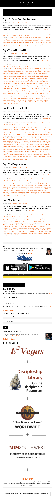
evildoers (49, 132)
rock (30, 151)
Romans (39, 95)
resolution (12, 151)
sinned (28, 192)
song (35, 96)
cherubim (40, 71)
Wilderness (32, 158)
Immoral (48, 40)
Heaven (14, 81)
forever (37, 78)
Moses (24, 86)
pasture (20, 147)
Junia (47, 83)
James (18, 141)
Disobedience (32, 132)
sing (35, 153)
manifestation (8, 188)
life (29, 142)
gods (32, 80)
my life (23, 146)
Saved (26, 44)
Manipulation (15, 188)
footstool (32, 78)
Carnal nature (31, 219)
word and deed (47, 158)
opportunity (39, 88)
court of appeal (30, 131)
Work (4, 159)
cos (28, 221)
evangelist (10, 223)
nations (38, 86)
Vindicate (24, 193)
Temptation (15, 233)
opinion (37, 42)
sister (31, 96)
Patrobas (14, 90)
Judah (35, 83)
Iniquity (5, 141)
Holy (46, 34)
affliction (19, 218)
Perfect (31, 147)
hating (23, 137)
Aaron (11, 68)
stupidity (48, 192)
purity (26, 229)
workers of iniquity (10, 159)
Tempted (20, 233)
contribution (23, 131)
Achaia (14, 68)
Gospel (44, 80)
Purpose (31, 229)
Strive (25, 154)
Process (11, 44)
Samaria (20, 192)
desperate (9, 40)
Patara (10, 228)
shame (33, 44)
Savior (30, 44)
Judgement (40, 83)
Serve (22, 96)
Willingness (36, 45)
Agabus (23, 218)
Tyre (28, 233)
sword (50, 231)
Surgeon (43, 44)
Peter (35, 147)
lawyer (18, 85)
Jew (27, 187)
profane (49, 228)
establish (19, 76)
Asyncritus (25, 70)
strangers (33, 192)
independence (38, 139)
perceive (26, 90)
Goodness (46, 136)
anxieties (5, 127)
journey (37, 141)
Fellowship (29, 134)
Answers (12, 37)
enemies (45, 75)
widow (24, 158)
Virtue (4, 45)
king (10, 142)
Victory (26, 101)
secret (18, 96)
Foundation (47, 78)
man (23, 42)
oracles (36, 188)
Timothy (9, 100)
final (33, 134)
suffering (41, 231)
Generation (15, 136)
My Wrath (37, 146)
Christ (17, 34)
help (9, 224)
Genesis (26, 40)
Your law (26, 159)
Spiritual (38, 44)
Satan (9, 96)
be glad (22, 127)
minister (10, 146)
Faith (22, 40)
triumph (31, 156)
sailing (47, 229)
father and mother (16, 134)
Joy (40, 141)
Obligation (23, 88)
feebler (32, 185)
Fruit (7, 136)
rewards (22, 95)
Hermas (22, 81)
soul (50, 96)
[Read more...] (47, 29)
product (23, 93)
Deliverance (24, 183)
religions (39, 229)
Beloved (45, 70)
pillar (4, 91)
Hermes (26, 81)
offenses (29, 88)
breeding (36, 182)
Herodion (31, 81)
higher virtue (39, 40)
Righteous (26, 95)
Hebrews (5, 224)
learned (22, 85)
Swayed (46, 231)
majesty (27, 144)
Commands (48, 129)
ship (14, 231)
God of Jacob (31, 136)
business (18, 71)
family (35, 34)
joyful (42, 141)
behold (26, 37)
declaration (40, 221)
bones (8, 219)
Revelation (16, 95)
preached (9, 149)
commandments (21, 73)
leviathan (19, 42)
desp (28, 75)
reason (39, 149)
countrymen (39, 73)
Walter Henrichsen (13, 45)
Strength (15, 98)
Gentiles (8, 80)
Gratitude (42, 34)
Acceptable (12, 126)
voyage (35, 233)
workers (5, 103)
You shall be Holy (15, 234)
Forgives (41, 78)
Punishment (34, 149)
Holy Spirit (10, 139)
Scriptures (13, 96)
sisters (38, 153)
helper (17, 81)
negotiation (43, 86)
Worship (13, 103)
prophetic (28, 93)
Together (13, 156)
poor (38, 147)
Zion (17, 103)
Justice (4, 85)
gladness (13, 80)
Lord (7, 35)
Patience (24, 147)
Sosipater (46, 96)
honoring (19, 139)
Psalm (32, 93)
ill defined (17, 83)
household (5, 83)
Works (41, 45)
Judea (49, 141)
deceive (10, 75)
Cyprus (31, 221)
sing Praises (27, 96)
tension (37, 154)
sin (17, 35)
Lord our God (31, 85)
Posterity (29, 228)
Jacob (4, 42)
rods (12, 192)
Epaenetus (5, 76)
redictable (40, 190)
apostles (5, 70)
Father (9, 134)
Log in (48, 493)
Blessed (46, 127)
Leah (45, 187)
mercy (17, 86)
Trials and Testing (24, 156)
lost (4, 144)
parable (9, 90)
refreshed (48, 149)
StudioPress (36, 493)
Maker (31, 144)
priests (4, 93)
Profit (28, 190)
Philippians (35, 90)
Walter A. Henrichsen (24, 35)
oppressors (31, 188)
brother (14, 71)
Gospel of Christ (11, 137)
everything (30, 76)
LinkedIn (30, 253)
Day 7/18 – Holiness (11, 200)
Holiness (40, 81)
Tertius (26, 98)
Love (10, 35)
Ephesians (42, 132)
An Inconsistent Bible (42, 126)
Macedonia (22, 144)
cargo (22, 219)
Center (38, 37)
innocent (9, 141)
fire (18, 78)
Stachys (10, 98)
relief (44, 190)
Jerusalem (22, 141)
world (9, 103)
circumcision (6, 183)
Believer (11, 34)
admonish (28, 126)
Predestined (15, 149)
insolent (14, 141)
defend (45, 221)
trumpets (23, 100)
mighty (38, 144)
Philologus (40, 90)
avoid (30, 70)
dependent (16, 132)
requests (49, 93)
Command (9, 39)
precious (19, 190)
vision (33, 193)
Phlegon (46, 90)
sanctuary (5, 153)
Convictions (29, 39)
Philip (20, 228)
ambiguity (19, 68)
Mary (9, 86)
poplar (7, 190)
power (41, 147)
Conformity (17, 221)
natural (21, 188)
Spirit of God (6, 154)
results (11, 95)
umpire (47, 44)
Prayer (44, 91)
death (14, 183)
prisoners (13, 93)
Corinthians (35, 39)
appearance (11, 127)
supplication (21, 98)
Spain (49, 153)
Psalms (28, 149)
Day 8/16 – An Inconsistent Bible (16, 108)
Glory (17, 80)
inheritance (45, 139)
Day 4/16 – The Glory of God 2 (9, 304)
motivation (36, 226)
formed (40, 134)
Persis (30, 90)
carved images (28, 71)
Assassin (22, 37)
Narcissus (33, 86)
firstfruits (21, 78)
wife (28, 158)
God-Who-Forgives (26, 80)
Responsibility (6, 95)
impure (37, 224)
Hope (49, 34)
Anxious (44, 68)
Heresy (41, 137)
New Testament (43, 226)
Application (10, 70)
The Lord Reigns (7, 156)
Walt (7, 45)
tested (29, 98)
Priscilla (9, 93)
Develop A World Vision (43, 183)
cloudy (15, 73)
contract (28, 73)
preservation (39, 228)
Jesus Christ (31, 141)
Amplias (24, 68)
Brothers (27, 129)
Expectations (41, 76)
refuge (4, 151)
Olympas (34, 88)
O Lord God (47, 146)
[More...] (33, 250)
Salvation (15, 44)
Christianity (23, 34)
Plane (4, 190)
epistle (10, 76)
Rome (37, 151)
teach (29, 154)
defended (18, 183)
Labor (8, 85)
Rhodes (44, 229)
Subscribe (27, 277)
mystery (28, 86)
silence (32, 153)
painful (40, 188)
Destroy (35, 183)
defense (48, 131)
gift (29, 40)
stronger (38, 192)
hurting (10, 83)
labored (12, 85)
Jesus (4, 35)
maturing (13, 86)
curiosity (41, 39)
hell (49, 185)
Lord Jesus (14, 226)
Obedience (18, 88)
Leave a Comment (25, 22)
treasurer (13, 100)
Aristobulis (19, 70)
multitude (19, 146)
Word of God (18, 195)
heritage (46, 137)
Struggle (43, 192)
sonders (43, 153)
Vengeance (21, 101)
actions (11, 218)
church (7, 73)
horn (47, 81)
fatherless (23, 134)
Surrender (5, 193)
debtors (40, 131)
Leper (15, 42)
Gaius (4, 80)
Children (31, 129)
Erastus (14, 76)
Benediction (6, 71)
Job (10, 42)
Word (13, 195)
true (16, 193)
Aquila (15, 70)
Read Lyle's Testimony (9, 339)
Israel (22, 83)
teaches (33, 154)
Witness (9, 195)
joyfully (32, 83)
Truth (35, 156)
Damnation (46, 39)
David (11, 183)
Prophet (11, 229)
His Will (36, 81)
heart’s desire (46, 223)
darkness (44, 73)
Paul (43, 42)
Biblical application (39, 127)
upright (12, 101)
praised (49, 147)
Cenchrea (35, 71)
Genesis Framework (27, 493)
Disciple (27, 132)
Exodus (18, 40)
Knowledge (14, 142)
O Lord (13, 88)
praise (45, 147)
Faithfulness (6, 78)
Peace (18, 90)
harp (4, 81)
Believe (26, 127)
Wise (46, 101)
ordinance (45, 88)
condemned (11, 131)
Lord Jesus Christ (37, 142)
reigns (40, 93)
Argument (17, 37)
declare (15, 75)
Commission (16, 39)
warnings (5, 234)
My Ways (32, 146)
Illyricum (32, 139)
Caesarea (18, 219)
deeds (18, 75)
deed (44, 131)
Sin (16, 231)
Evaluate (14, 40)
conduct (12, 221)
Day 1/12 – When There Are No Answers (19, 19)
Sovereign (5, 98)
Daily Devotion (29, 34)
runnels (15, 192)
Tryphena (40, 100)
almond (20, 182)
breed (32, 182)
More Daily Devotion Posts (9, 310)
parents (11, 147)
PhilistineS (48, 188)
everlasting (24, 76)
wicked (43, 101)
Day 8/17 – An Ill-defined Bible (15, 50)
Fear (20, 223)
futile (10, 136)
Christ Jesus (47, 37)
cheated (45, 182)
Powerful (40, 91)
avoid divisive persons (37, 70)
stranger (16, 154)
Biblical (32, 127)
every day (16, 223)
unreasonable (6, 101)
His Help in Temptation (16, 224)
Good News (41, 136)
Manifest (5, 86)
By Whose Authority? (27, 2)
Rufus (43, 95)
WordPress (43, 493)
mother (14, 146)
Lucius (47, 85)
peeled (44, 188)
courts (36, 131)
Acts (11, 182)
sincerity (24, 192)
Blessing (30, 37)
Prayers (5, 149)
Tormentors (11, 193)
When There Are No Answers (26, 45)
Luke (50, 85)
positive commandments (21, 91)
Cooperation (24, 221)
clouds (11, 73)
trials (18, 156)
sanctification (21, 44)
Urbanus (16, 101)
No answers (32, 42)
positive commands (32, 91)
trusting (29, 100)
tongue (25, 233)
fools (36, 134)
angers (24, 182)
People (22, 90)
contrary (33, 73)
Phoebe (50, 90)
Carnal (22, 71)
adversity (34, 126)
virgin (31, 233)
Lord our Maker (46, 142)
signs (28, 153)
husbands (24, 139)
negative (25, 188)
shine (25, 153)
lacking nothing (21, 142)
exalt (36, 76)
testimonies (35, 98)
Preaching (48, 91)
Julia (45, 83)
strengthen (31, 231)
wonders (40, 158)
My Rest (27, 146)
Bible (15, 34)
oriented (5, 90)
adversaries (15, 182)
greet (48, 80)
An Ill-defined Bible (31, 68)
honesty (10, 187)
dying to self (9, 185)
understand (40, 156)
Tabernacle (8, 233)
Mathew (27, 42)
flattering (27, 78)
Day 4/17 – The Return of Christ (10, 297)
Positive (12, 91)
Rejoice (44, 93)
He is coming (28, 137)
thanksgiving (41, 98)
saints (46, 95)
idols (14, 83)
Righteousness (33, 95)
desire (4, 40)
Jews (29, 187)
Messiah (27, 226)
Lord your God (38, 85)
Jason (25, 83)
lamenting (40, 187)
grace (34, 40)
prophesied (5, 229)
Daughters (5, 75)
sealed (16, 153)
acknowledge (22, 126)
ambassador (29, 218)
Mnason (31, 226)
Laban (36, 187)
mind (21, 86)
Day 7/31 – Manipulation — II (15, 164)
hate (7, 81)
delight (4, 132)
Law (15, 85)
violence (29, 193)
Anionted (34, 218)
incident (15, 187)
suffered (37, 231)
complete (5, 131)
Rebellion (43, 149)
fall (6, 134)
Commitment (6, 221)
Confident (17, 131)
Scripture (14, 35)
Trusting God (34, 100)
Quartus (36, 93)
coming (5, 39)
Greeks (45, 185)
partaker (15, 147)
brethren (22, 129)
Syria (4, 233)
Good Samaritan (38, 80)
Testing (41, 154)
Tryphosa (46, 100)
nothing (9, 88)
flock (35, 185)
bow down (16, 129)
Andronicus (39, 68)
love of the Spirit (12, 144)
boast (34, 37)
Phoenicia (24, 228)
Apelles (48, 68)
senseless (21, 153)
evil (34, 76)
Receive (35, 190)
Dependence (24, 75)
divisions (32, 75)
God (38, 34)
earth (41, 75)
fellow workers (13, 78)
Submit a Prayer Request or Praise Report (13, 285)
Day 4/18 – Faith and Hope (9, 291)
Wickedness (19, 158)
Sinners (19, 231)
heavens (37, 137)
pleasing (8, 91)
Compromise (22, 39)
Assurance (39, 218)
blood (8, 129)
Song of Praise (40, 96)
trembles (18, 100)
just (12, 42)
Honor (15, 139)
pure (23, 229)
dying (4, 185)
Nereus (4, 88)
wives (36, 158)
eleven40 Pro (18, 493)
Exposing (18, 185)
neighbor (49, 86)
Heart (9, 81)
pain (41, 42)
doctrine (37, 75)
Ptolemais (19, 229)
